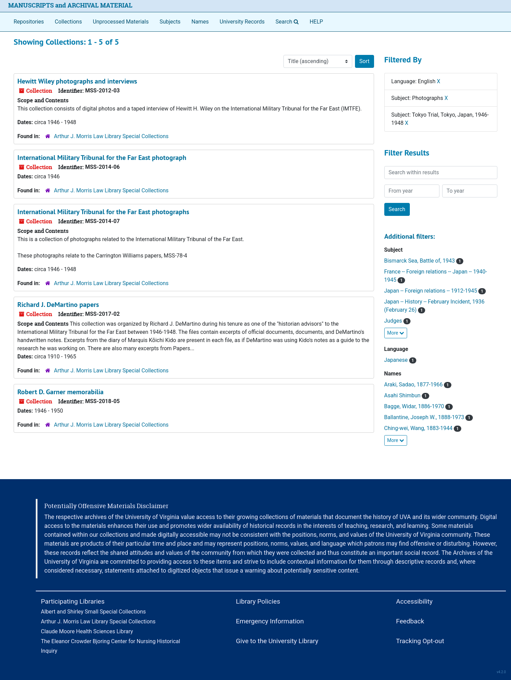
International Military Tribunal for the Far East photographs (103, 211)
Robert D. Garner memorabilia (60, 391)
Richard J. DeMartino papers (58, 304)
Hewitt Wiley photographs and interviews (77, 81)
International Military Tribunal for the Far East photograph (101, 157)
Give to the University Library (277, 641)
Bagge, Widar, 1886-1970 (418, 406)
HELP (316, 21)
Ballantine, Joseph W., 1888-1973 (428, 417)
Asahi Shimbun (406, 395)
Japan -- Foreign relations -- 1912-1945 (435, 290)
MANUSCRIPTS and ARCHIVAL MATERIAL (70, 5)
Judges (397, 320)
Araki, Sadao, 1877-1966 (417, 384)
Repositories (29, 21)
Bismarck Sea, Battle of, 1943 (424, 260)
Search (288, 21)
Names (200, 21)
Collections (68, 21)
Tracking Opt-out (420, 641)
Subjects (169, 21)
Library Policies (258, 601)
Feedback (410, 621)
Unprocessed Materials (121, 21)
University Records (242, 21)
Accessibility (414, 601)
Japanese (400, 360)
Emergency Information (270, 621)
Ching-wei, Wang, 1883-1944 (422, 428)
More (395, 333)
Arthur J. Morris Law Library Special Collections (111, 136)
